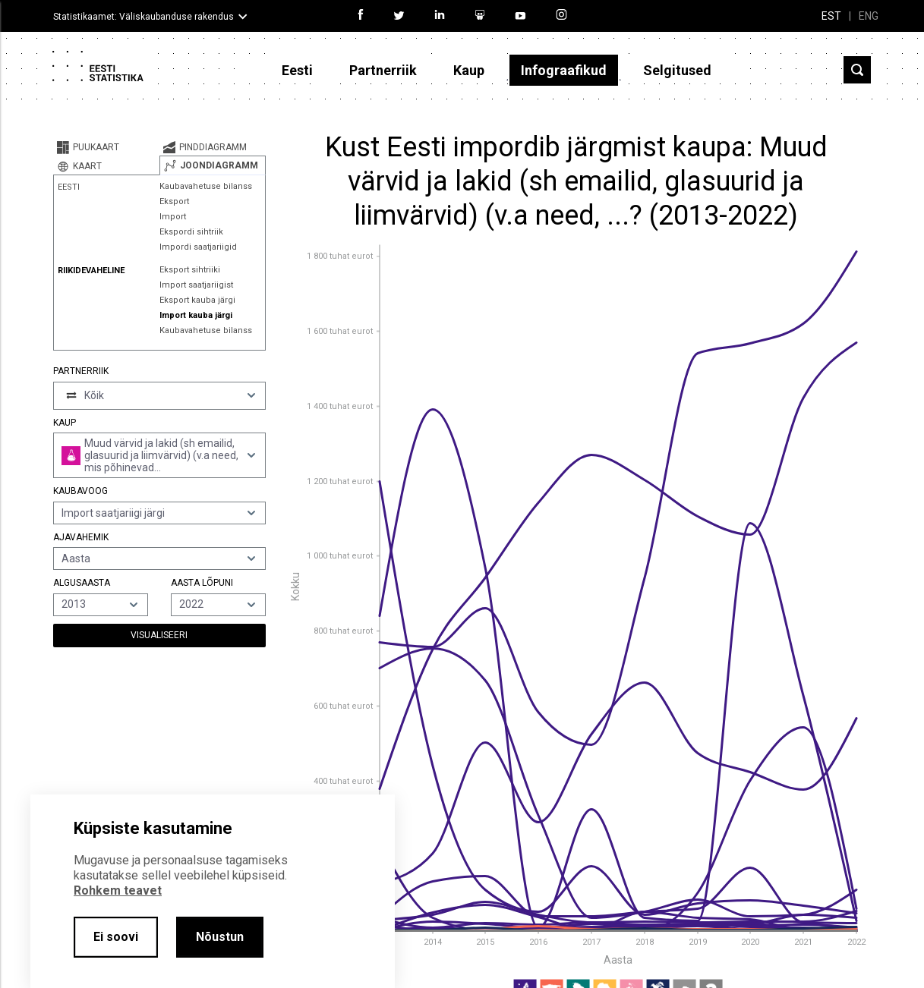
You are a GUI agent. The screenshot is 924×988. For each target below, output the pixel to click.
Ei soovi (115, 937)
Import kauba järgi (195, 315)
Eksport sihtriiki (189, 270)
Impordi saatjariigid (198, 247)
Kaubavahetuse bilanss (205, 186)
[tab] (106, 147)
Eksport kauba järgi (197, 300)
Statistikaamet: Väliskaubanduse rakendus (143, 16)
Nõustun (220, 937)
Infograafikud (564, 70)
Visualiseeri (159, 635)
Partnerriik (383, 70)
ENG (868, 16)
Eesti (297, 70)
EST (831, 16)
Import (172, 217)
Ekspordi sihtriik (191, 232)
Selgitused (677, 70)
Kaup (468, 70)
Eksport (174, 201)
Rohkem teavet (118, 890)
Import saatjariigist (196, 285)
